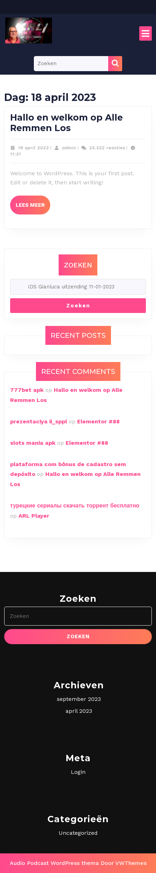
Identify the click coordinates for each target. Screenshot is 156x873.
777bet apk (27, 390)
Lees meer (33, 202)
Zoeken (78, 265)
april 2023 (79, 711)
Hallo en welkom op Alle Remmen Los (66, 122)
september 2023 (79, 699)
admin (69, 147)
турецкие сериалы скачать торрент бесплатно (74, 505)
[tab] (145, 33)
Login (78, 772)
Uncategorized (78, 833)
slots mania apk (32, 442)
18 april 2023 (33, 147)
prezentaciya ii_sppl (38, 421)
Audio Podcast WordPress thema (54, 863)
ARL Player (33, 515)
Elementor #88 (98, 421)
